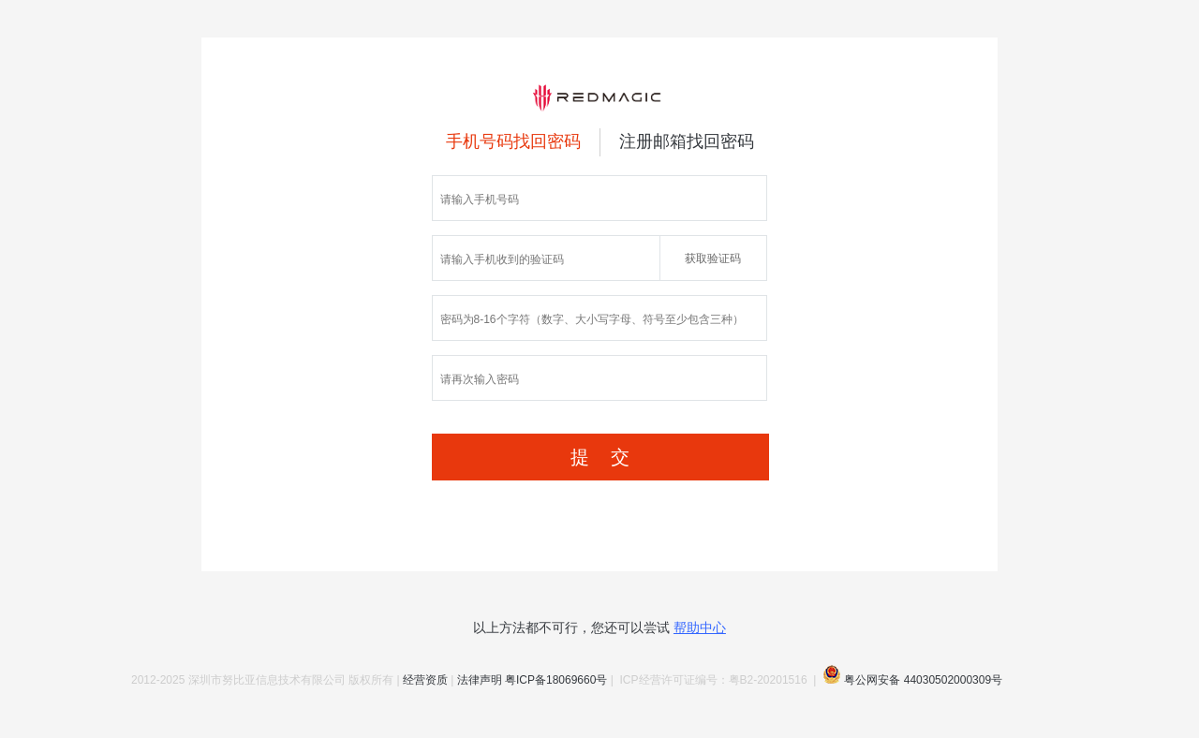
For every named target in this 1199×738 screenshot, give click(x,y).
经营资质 (425, 679)
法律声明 (479, 679)
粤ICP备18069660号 (556, 679)
